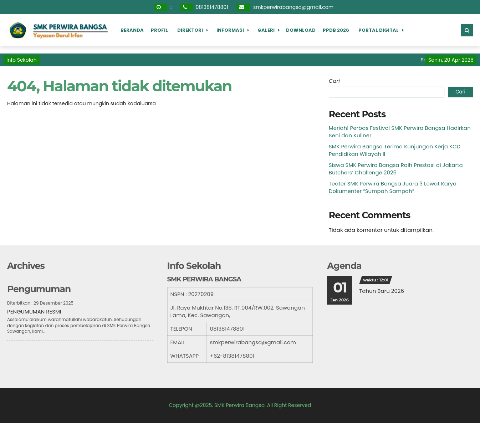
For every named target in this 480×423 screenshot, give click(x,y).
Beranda (132, 30)
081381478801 (212, 7)
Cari (334, 81)
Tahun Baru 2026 (381, 291)
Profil (159, 30)
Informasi (230, 30)
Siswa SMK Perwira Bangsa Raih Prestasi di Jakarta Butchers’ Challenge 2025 (396, 168)
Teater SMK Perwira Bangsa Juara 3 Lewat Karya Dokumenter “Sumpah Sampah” (392, 187)
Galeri (266, 30)
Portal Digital (378, 30)
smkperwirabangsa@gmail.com (293, 7)
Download (301, 30)
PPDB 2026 (336, 30)
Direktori (190, 30)
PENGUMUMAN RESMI (34, 311)
